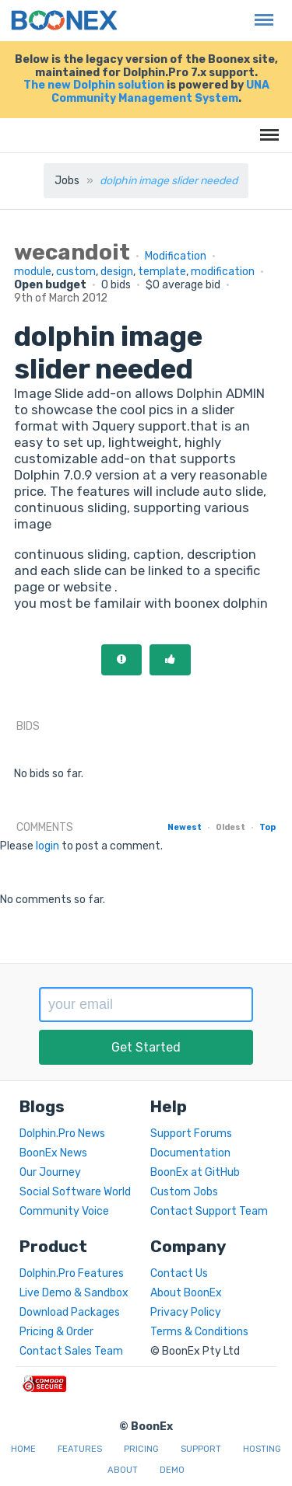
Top (267, 827)
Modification (175, 256)
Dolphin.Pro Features (71, 1273)
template (162, 271)
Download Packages (69, 1312)
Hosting (262, 1449)
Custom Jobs (184, 1191)
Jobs (67, 180)
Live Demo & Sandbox (73, 1292)
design (116, 271)
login (47, 846)
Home (23, 1449)
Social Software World (75, 1191)
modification (223, 271)
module (32, 271)
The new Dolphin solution (93, 85)
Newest (184, 827)
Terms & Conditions (199, 1331)
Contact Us (179, 1273)
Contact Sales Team (71, 1351)
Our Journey (50, 1172)
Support (201, 1449)
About (122, 1470)
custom (76, 271)
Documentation (190, 1153)
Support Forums (191, 1133)
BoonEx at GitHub (195, 1172)
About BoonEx (186, 1292)
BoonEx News (53, 1153)
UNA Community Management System (160, 91)
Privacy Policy (185, 1312)
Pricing (141, 1449)
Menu (260, 12)
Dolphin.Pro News (62, 1133)
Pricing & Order (56, 1331)
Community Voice (64, 1211)
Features (80, 1449)
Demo (172, 1470)
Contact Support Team (209, 1211)
